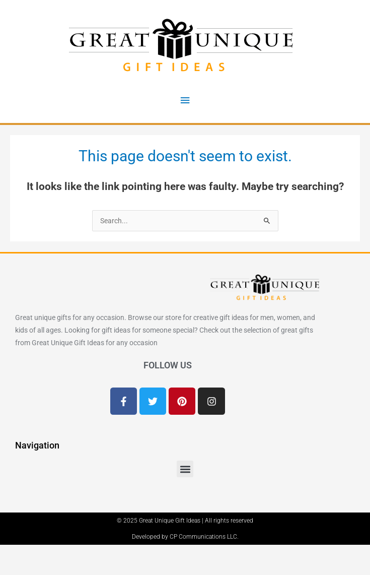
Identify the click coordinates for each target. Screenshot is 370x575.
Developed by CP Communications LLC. (185, 536)
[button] (185, 469)
